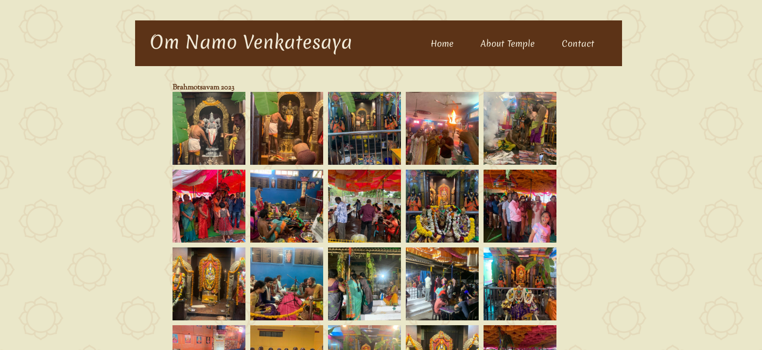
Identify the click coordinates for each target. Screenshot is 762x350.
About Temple (508, 43)
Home (442, 43)
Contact (578, 43)
